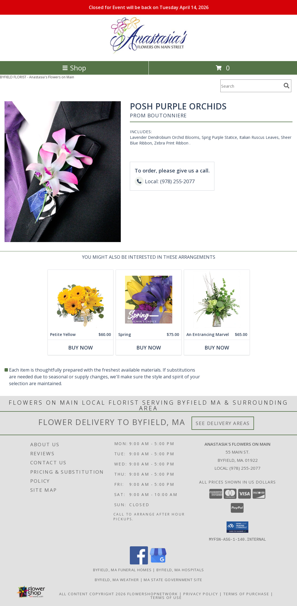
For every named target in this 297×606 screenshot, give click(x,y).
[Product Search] (251, 86)
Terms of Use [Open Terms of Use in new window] (166, 597)
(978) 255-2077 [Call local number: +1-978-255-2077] (245, 468)
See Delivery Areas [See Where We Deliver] (223, 423)
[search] (286, 86)
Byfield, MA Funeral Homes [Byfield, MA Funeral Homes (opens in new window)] (122, 569)
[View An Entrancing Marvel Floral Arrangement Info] (216, 299)
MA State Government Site (173, 579)
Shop (74, 67)
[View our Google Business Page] (158, 562)
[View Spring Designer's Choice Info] (148, 299)
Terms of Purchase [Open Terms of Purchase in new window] (246, 593)
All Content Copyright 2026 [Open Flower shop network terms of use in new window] (92, 593)
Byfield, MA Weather (117, 579)
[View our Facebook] (139, 562)
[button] (237, 527)
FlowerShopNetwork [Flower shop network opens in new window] (152, 593)
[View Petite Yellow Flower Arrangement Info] (80, 299)
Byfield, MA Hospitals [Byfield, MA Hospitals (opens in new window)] (180, 569)
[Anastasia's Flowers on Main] (148, 52)
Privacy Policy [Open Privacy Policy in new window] (200, 593)
